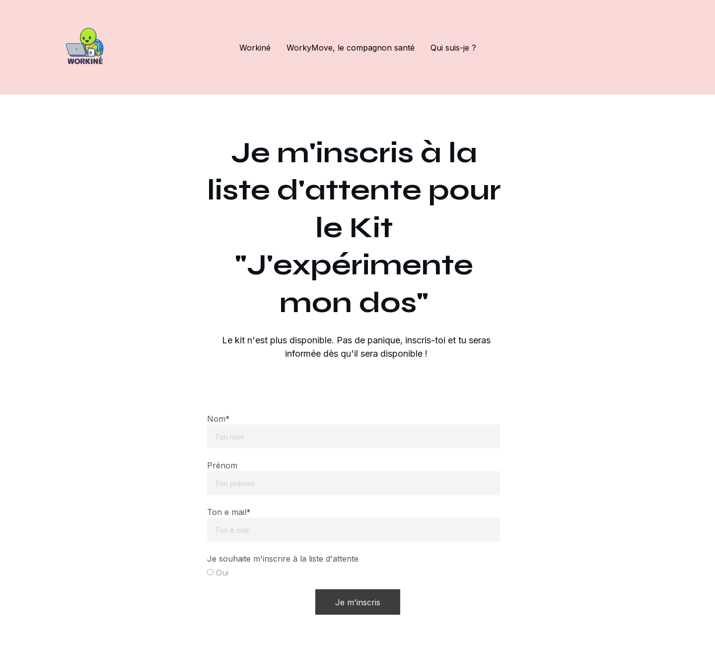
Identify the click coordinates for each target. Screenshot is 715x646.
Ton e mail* (229, 521)
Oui (217, 582)
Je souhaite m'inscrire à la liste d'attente (282, 568)
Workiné (255, 48)
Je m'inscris (357, 612)
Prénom (222, 475)
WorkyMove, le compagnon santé (350, 48)
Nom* (218, 428)
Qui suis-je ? (453, 48)
